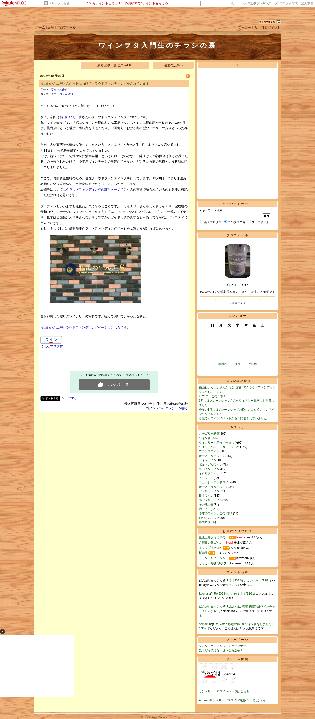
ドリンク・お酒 (59, 3)
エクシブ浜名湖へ (210, 548)
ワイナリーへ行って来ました (218, 442)
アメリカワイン (209, 491)
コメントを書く (176, 408)
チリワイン (206, 478)
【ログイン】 (271, 27)
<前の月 (221, 363)
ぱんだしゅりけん (211, 606)
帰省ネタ (205, 522)
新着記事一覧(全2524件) (115, 65)
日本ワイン (206, 495)
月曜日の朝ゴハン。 (212, 542)
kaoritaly (204, 593)
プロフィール (66, 27)
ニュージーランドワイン (215, 482)
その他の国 (206, 504)
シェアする (69, 398)
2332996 (267, 22)
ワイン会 (205, 438)
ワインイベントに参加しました (219, 447)
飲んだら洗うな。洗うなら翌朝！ (221, 650)
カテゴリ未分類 (63, 93)
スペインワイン (209, 469)
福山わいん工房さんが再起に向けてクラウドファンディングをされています (94, 83)
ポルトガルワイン (210, 464)
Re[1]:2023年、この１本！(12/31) (249, 580)
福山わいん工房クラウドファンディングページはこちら (80, 327)
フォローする (237, 303)
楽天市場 (307, 3)
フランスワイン (209, 451)
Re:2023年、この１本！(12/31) (235, 593)
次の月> (253, 363)
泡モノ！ (205, 509)
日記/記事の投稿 (237, 381)
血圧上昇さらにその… (213, 537)
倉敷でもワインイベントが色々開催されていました (233, 418)
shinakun (205, 624)
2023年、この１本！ (212, 396)
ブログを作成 (289, 3)
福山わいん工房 (71, 117)
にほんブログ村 (51, 346)
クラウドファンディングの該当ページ (93, 189)
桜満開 (203, 553)
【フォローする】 (247, 27)
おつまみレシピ (209, 518)
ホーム (40, 27)
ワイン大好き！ (60, 89)
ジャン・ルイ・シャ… (213, 558)
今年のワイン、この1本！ (216, 513)
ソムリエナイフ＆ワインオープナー (222, 646)
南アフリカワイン (210, 500)
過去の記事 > (173, 65)
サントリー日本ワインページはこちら (224, 691)
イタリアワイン (209, 473)
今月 (237, 363)
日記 (51, 27)
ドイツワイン (208, 460)
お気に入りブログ (237, 531)
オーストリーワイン (212, 456)
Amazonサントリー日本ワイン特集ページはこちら (232, 700)
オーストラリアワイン (213, 487)
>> (256, 3)
